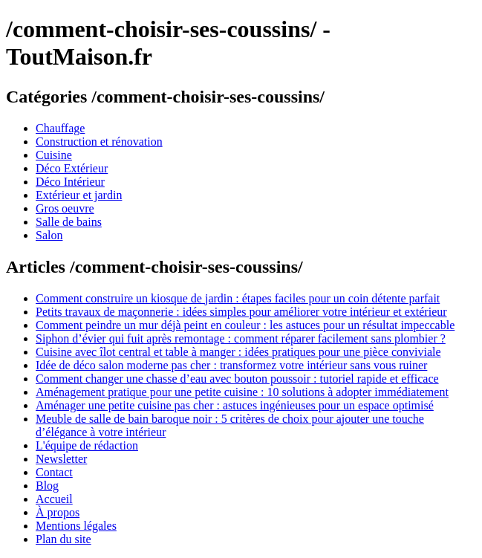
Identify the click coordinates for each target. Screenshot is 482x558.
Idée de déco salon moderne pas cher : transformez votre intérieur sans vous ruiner (231, 365)
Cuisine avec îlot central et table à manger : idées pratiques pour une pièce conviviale (238, 351)
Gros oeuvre (65, 208)
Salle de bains (69, 221)
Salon (49, 235)
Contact (54, 472)
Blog (47, 485)
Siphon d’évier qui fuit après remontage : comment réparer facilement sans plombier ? (241, 338)
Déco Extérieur (72, 168)
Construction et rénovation (99, 141)
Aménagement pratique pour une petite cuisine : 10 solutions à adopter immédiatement (242, 392)
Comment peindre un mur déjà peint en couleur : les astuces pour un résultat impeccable (245, 325)
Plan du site (63, 539)
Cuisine (54, 155)
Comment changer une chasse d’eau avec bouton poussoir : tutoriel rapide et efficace (237, 378)
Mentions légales (76, 525)
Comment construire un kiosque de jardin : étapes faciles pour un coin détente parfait (238, 298)
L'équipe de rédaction (87, 445)
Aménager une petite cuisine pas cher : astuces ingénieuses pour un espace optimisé (235, 405)
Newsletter (61, 458)
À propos (57, 512)
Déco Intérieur (70, 181)
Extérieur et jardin (79, 195)
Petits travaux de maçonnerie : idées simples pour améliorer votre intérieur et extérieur (241, 311)
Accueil (54, 499)
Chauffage (60, 128)
